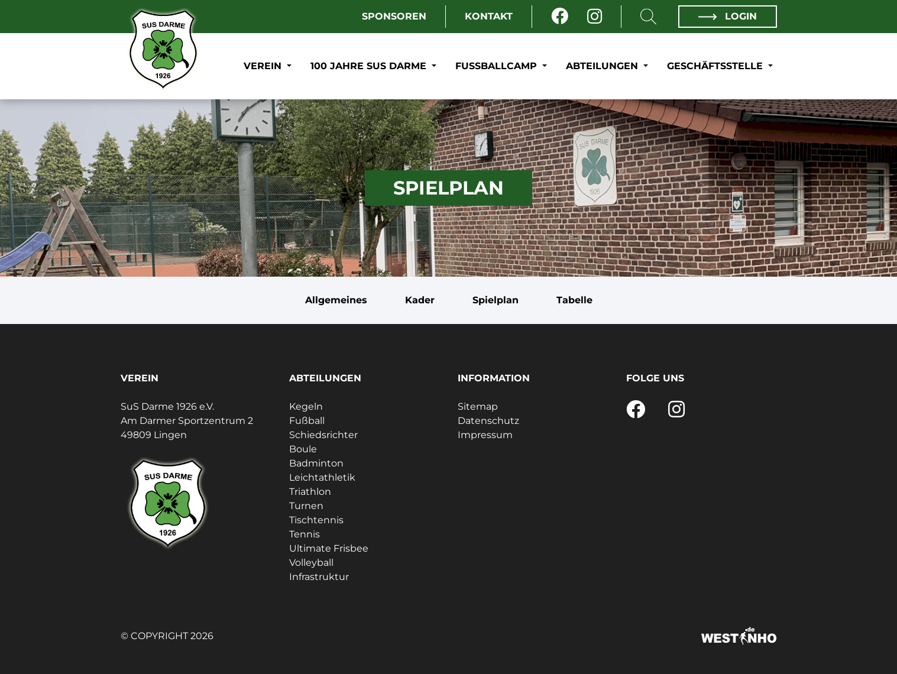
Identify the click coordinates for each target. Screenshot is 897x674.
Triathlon (310, 491)
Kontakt (489, 16)
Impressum (485, 434)
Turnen (306, 505)
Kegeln (306, 406)
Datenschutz (488, 420)
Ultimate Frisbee (328, 548)
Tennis (304, 534)
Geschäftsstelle (716, 66)
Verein (264, 66)
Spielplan (495, 300)
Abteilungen (603, 66)
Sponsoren (394, 16)
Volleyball (311, 562)
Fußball (307, 420)
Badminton (316, 463)
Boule (303, 449)
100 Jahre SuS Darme (369, 66)
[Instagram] (594, 16)
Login (727, 16)
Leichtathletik (322, 477)
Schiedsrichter (323, 434)
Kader (420, 300)
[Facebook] (560, 16)
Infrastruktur (319, 576)
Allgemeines (336, 300)
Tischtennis (316, 520)
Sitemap (478, 406)
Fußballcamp (497, 66)
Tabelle (574, 300)
